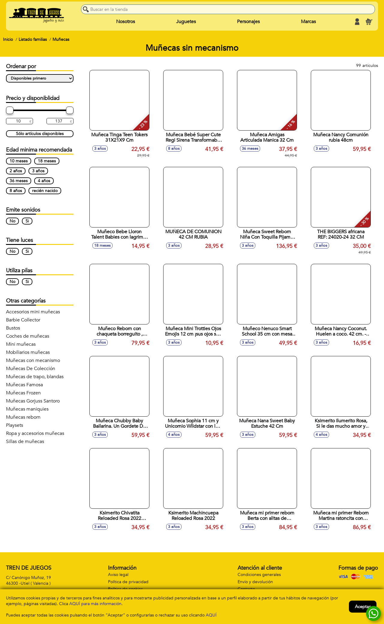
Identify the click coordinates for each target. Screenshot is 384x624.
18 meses (47, 161)
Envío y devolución (255, 582)
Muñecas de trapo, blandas (35, 376)
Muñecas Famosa (24, 384)
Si (27, 221)
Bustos (13, 328)
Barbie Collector (23, 320)
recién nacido (45, 191)
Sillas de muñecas (25, 441)
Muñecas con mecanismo (33, 360)
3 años (38, 171)
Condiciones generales (259, 574)
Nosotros (125, 21)
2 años (16, 171)
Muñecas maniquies (27, 409)
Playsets (14, 425)
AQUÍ (211, 615)
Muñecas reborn (23, 417)
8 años (16, 191)
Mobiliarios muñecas (28, 352)
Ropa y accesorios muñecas (35, 433)
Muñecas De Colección (30, 368)
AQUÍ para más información (95, 604)
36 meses (19, 181)
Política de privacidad (128, 582)
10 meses (19, 161)
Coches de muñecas (27, 336)
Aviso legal (118, 574)
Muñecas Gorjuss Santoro (33, 401)
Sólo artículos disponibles (40, 134)
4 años (44, 181)
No (12, 221)
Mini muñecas (21, 344)
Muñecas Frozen (23, 393)
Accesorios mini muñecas (33, 312)
